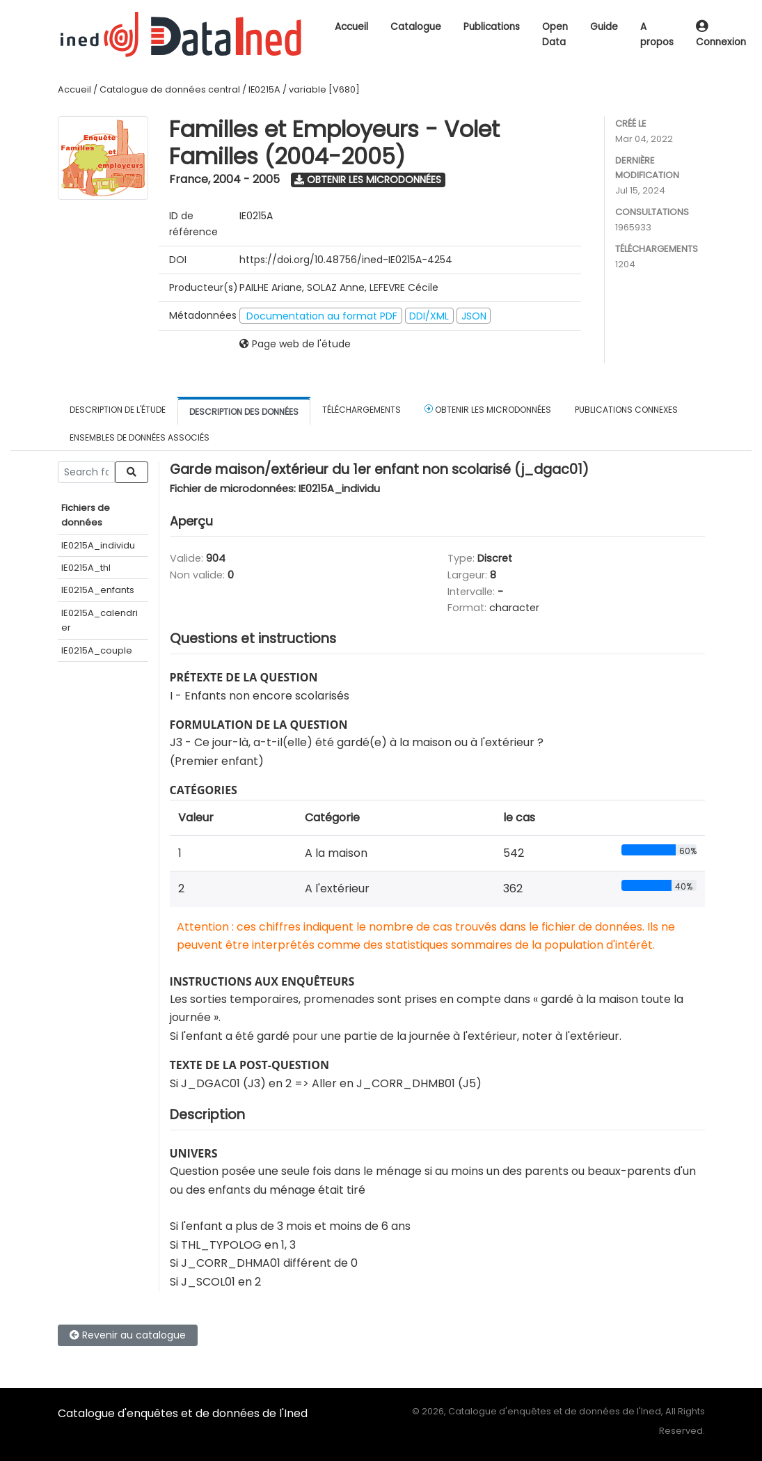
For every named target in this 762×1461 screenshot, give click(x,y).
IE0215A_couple (96, 650)
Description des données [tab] (244, 412)
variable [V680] (324, 89)
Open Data (555, 34)
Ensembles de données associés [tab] (139, 437)
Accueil (351, 26)
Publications (491, 26)
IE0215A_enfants (97, 590)
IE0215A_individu (98, 545)
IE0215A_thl (86, 567)
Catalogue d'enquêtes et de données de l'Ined (183, 1413)
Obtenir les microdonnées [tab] (487, 409)
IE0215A (264, 89)
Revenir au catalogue (128, 1335)
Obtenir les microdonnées (367, 180)
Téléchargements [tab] (361, 410)
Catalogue (415, 26)
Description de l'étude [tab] (118, 410)
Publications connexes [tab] (626, 410)
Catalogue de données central (170, 89)
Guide (604, 26)
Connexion (721, 35)
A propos (657, 34)
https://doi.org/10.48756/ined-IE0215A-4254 (345, 260)
